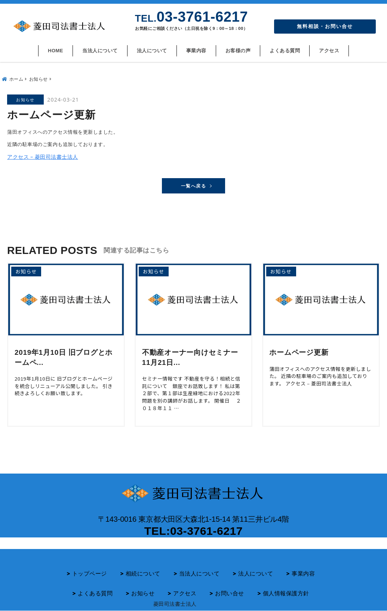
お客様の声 (238, 50)
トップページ (89, 573)
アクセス (329, 50)
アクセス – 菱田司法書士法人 (40, 154)
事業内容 (196, 50)
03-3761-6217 (191, 17)
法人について (152, 50)
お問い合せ (229, 593)
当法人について (100, 50)
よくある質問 (285, 50)
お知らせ (142, 593)
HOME (55, 50)
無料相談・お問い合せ (325, 26)
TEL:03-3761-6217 (193, 529)
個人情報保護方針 (286, 593)
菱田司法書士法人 (175, 604)
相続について (143, 573)
